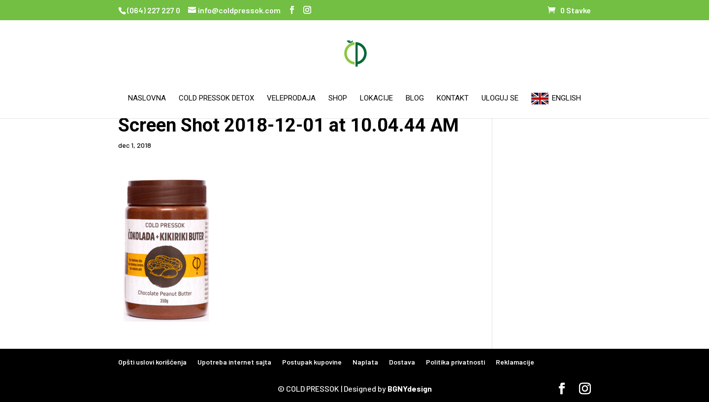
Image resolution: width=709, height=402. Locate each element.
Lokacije (376, 98)
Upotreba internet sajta (234, 362)
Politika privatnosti (455, 362)
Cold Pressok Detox (216, 98)
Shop (337, 98)
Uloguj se (500, 98)
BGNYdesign (409, 388)
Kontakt (453, 98)
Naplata (365, 362)
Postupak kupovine (312, 362)
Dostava (402, 362)
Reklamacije (515, 362)
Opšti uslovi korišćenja (152, 362)
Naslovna (147, 98)
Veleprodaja (291, 98)
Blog (415, 98)
